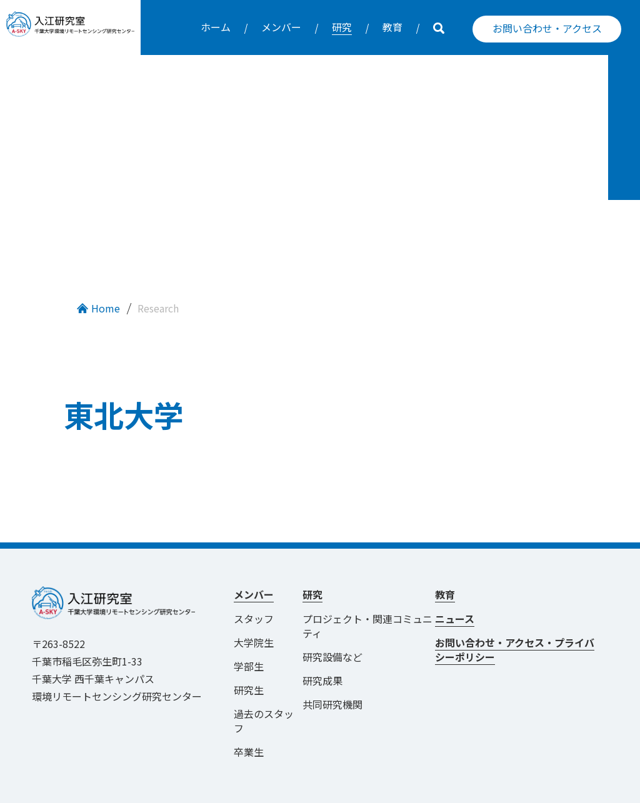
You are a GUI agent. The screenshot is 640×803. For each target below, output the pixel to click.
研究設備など (332, 634)
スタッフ (254, 596)
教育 (392, 26)
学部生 (249, 644)
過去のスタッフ (264, 699)
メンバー (281, 26)
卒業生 (249, 729)
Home (105, 286)
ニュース (454, 596)
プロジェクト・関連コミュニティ (367, 604)
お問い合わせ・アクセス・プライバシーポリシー (514, 627)
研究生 (249, 668)
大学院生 (254, 620)
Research (158, 286)
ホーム (216, 26)
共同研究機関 (332, 682)
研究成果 (322, 658)
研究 (342, 26)
